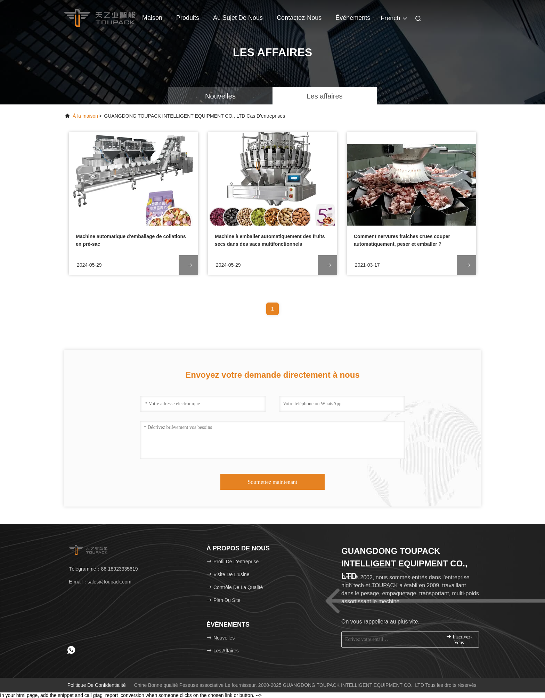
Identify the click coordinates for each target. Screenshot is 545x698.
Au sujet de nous (238, 17)
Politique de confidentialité (96, 685)
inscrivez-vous (459, 639)
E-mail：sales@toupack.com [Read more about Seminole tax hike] (100, 582)
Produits (187, 17)
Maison (152, 17)
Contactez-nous (299, 17)
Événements (352, 17)
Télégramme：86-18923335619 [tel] (103, 569)
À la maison (85, 116)
